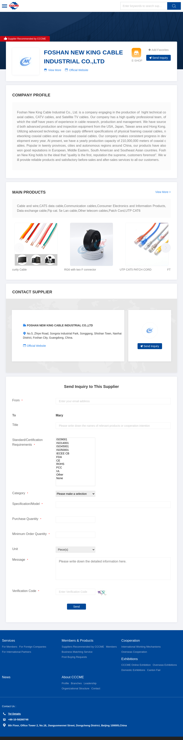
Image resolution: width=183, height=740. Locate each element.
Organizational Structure (75, 681)
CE (75, 452)
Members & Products (78, 633)
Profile (65, 675)
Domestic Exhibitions (133, 662)
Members (111, 638)
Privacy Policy (11, 734)
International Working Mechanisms (141, 638)
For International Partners (16, 643)
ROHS (75, 456)
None (75, 470)
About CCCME (73, 670)
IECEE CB (75, 445)
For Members (9, 638)
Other (75, 466)
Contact (95, 681)
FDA (75, 449)
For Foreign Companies (32, 638)
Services (9, 633)
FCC (75, 459)
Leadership (90, 675)
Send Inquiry (158, 57)
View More (54, 70)
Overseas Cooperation (134, 643)
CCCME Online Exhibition (136, 657)
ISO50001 (75, 442)
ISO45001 (75, 438)
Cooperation (131, 633)
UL (75, 463)
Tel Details (12, 706)
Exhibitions (130, 651)
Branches (76, 675)
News (6, 670)
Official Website (78, 70)
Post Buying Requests (74, 649)
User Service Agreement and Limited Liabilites (48, 734)
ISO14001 (75, 435)
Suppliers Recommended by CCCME (83, 638)
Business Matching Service (77, 643)
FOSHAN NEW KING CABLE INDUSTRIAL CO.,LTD (60, 317)
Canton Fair (154, 662)
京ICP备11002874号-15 (168, 734)
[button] (165, 243)
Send (76, 598)
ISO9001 (75, 431)
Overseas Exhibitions (165, 657)
